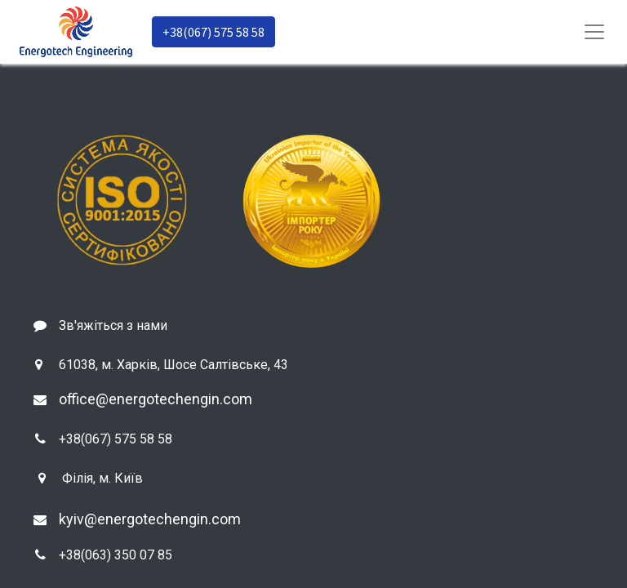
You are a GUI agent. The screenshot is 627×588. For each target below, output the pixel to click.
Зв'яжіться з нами (113, 325)
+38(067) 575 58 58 (213, 32)
